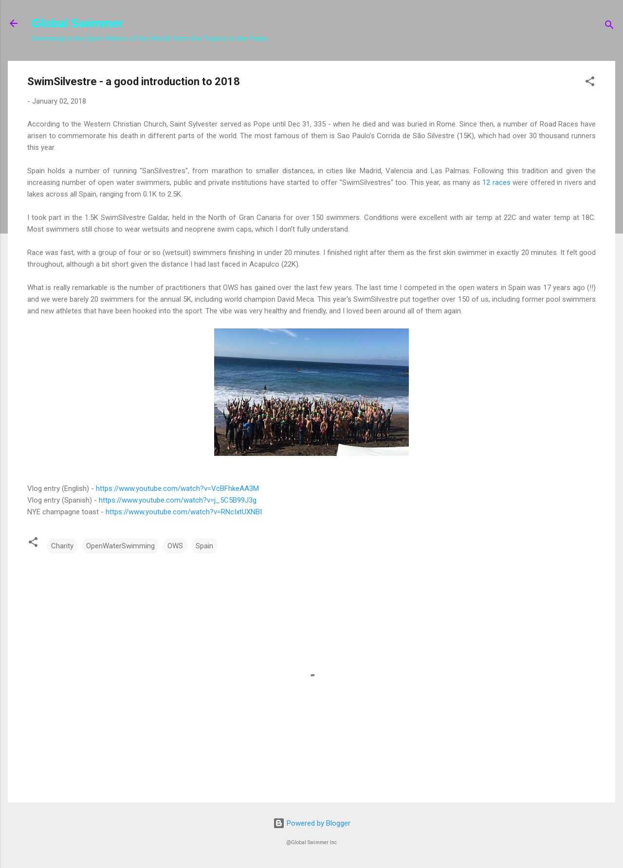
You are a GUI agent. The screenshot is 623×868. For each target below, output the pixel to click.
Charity (62, 546)
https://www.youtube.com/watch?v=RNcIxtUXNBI (184, 511)
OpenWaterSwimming (120, 546)
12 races (496, 182)
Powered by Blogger (311, 823)
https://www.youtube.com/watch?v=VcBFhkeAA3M (177, 488)
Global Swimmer (77, 23)
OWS (175, 546)
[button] (590, 82)
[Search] (609, 26)
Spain (204, 546)
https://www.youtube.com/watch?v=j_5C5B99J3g (178, 500)
